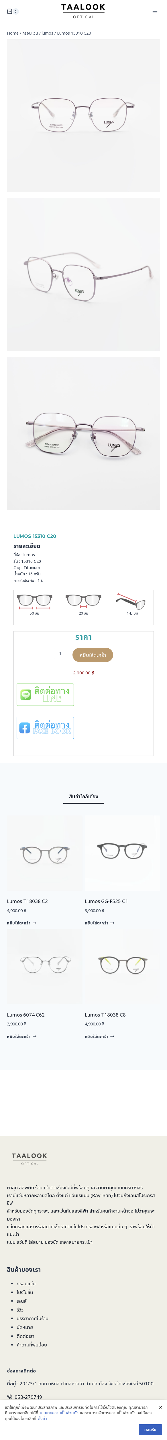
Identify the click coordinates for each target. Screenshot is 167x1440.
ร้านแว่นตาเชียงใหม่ (53, 1187)
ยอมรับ (150, 1429)
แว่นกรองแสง (20, 1226)
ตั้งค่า (42, 1418)
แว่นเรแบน (79, 1195)
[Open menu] (155, 11)
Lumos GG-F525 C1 (106, 901)
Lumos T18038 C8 (105, 1014)
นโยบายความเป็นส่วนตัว (59, 1412)
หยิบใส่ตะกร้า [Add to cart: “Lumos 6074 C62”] (21, 1036)
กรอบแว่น (26, 1283)
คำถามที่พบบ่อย (32, 1344)
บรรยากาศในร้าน (32, 1318)
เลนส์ (22, 1301)
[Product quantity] (63, 653)
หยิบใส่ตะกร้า (93, 654)
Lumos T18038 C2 (27, 901)
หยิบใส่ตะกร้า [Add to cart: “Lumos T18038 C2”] (21, 923)
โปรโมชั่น (25, 1292)
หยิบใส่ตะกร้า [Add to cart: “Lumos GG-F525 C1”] (99, 923)
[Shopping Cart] (13, 11)
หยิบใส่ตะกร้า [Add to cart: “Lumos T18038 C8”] (99, 1036)
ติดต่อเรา (25, 1336)
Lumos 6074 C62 (26, 1014)
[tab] (83, 797)
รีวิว (20, 1309)
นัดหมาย (25, 1327)
